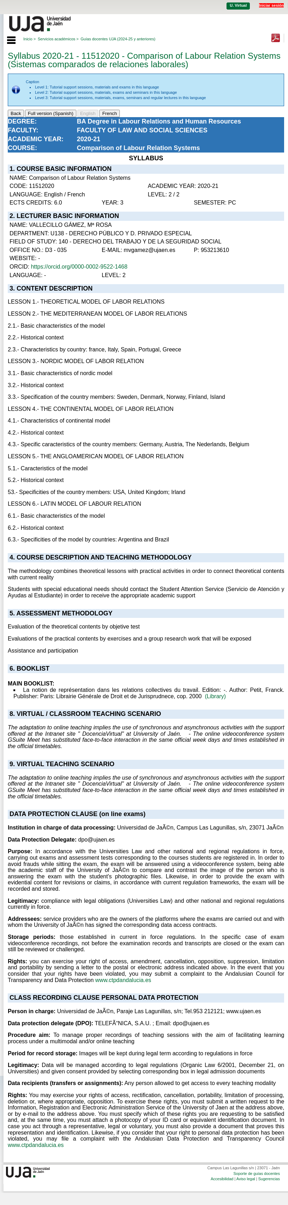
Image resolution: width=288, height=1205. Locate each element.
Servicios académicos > (58, 39)
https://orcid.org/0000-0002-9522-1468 (79, 267)
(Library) (215, 696)
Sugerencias (269, 1179)
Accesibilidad (222, 1179)
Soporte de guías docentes (256, 1173)
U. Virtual (238, 5)
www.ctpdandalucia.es (123, 980)
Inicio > (29, 39)
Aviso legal (245, 1179)
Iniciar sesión (271, 5)
